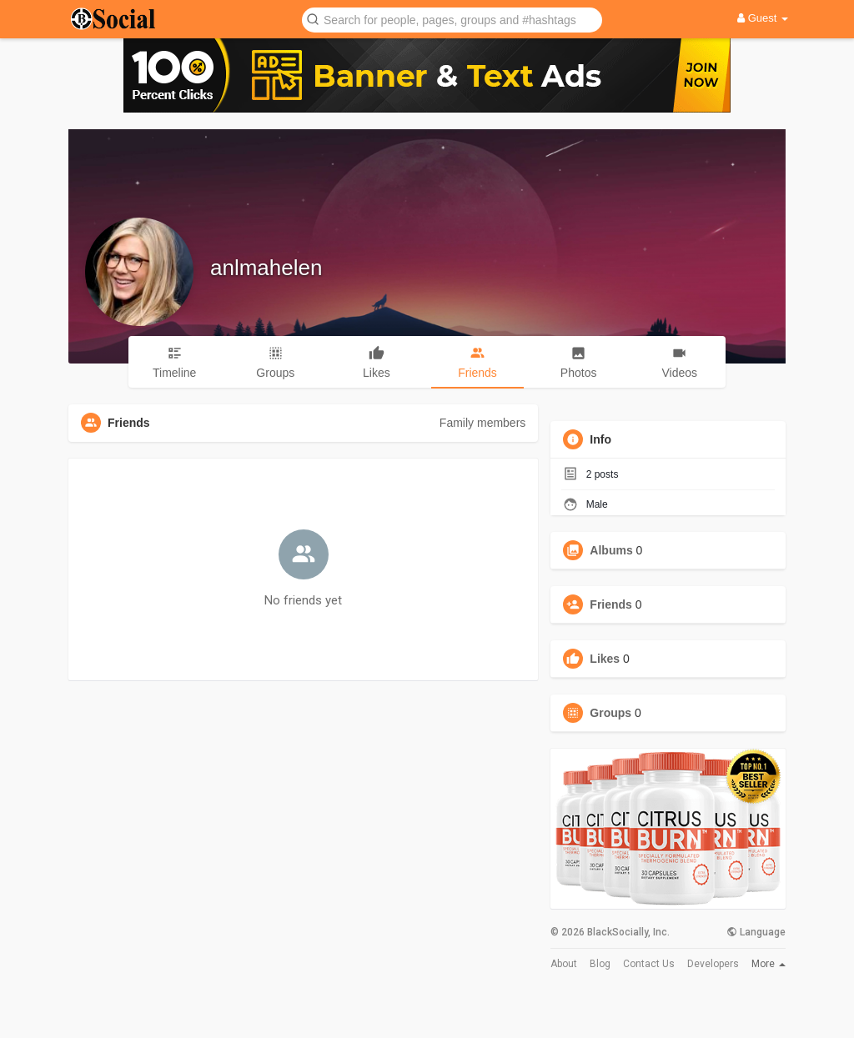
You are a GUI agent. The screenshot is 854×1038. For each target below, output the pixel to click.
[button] (452, 19)
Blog (600, 964)
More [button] (768, 964)
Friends (611, 604)
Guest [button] (762, 18)
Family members (482, 422)
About (563, 964)
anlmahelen (266, 267)
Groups (610, 713)
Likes (605, 658)
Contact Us (649, 964)
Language (756, 932)
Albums (611, 550)
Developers (713, 964)
